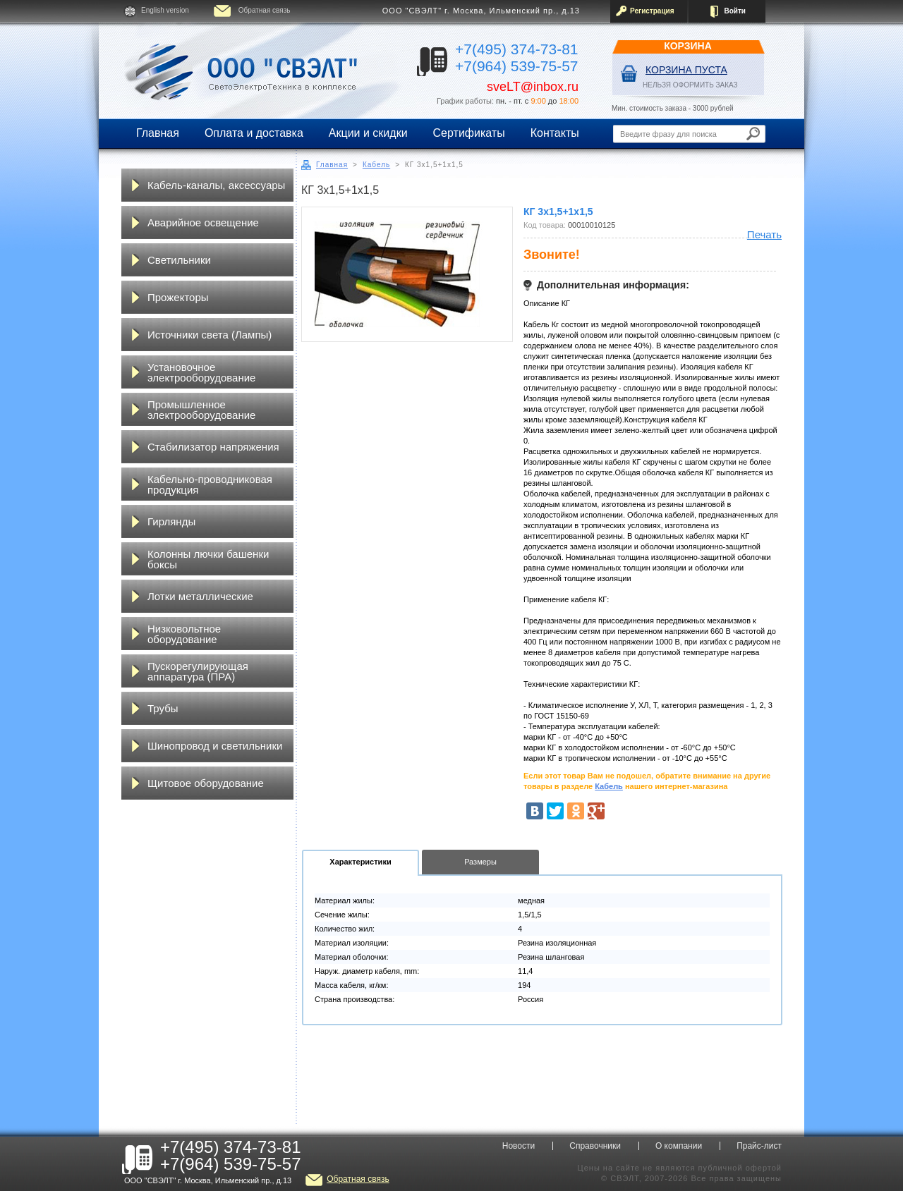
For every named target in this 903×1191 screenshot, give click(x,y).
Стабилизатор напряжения (213, 447)
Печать (764, 234)
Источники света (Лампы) (209, 335)
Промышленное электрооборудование (201, 409)
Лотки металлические (200, 596)
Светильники (179, 260)
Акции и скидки (368, 133)
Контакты (555, 133)
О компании (678, 1146)
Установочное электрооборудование (201, 372)
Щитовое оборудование (205, 783)
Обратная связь (264, 10)
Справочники (595, 1146)
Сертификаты (469, 133)
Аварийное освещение (203, 222)
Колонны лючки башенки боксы (208, 559)
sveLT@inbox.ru (532, 87)
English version (165, 10)
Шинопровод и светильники (214, 746)
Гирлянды (171, 521)
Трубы (162, 708)
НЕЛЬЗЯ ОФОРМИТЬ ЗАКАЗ (690, 85)
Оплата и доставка (254, 133)
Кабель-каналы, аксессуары (216, 185)
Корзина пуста (686, 70)
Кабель (376, 165)
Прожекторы (178, 297)
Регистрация (652, 11)
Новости (518, 1146)
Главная (157, 133)
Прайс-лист (759, 1146)
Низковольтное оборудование (184, 634)
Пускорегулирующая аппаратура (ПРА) (197, 671)
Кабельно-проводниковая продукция (209, 484)
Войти (735, 11)
